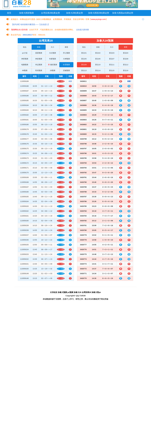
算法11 (111, 65)
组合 (24, 47)
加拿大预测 (62, 292)
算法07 (111, 59)
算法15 (111, 70)
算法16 (125, 70)
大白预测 (52, 53)
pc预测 (70, 292)
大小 (52, 47)
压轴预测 (66, 70)
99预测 (24, 70)
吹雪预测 (66, 65)
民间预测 (38, 70)
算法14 (97, 70)
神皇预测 (38, 59)
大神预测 (66, 59)
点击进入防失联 (82, 30)
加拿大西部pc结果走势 (122, 13)
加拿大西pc (96, 292)
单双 (66, 47)
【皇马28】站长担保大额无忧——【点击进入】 (30, 24)
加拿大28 (77, 292)
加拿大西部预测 (26, 13)
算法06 (97, 59)
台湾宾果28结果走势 (50, 13)
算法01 (83, 53)
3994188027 (28, 35)
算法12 (125, 65)
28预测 (52, 70)
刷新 (70, 81)
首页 (9, 13)
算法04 (125, 53)
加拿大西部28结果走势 (98, 13)
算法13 (83, 70)
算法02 (97, 53)
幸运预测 (38, 65)
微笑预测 (52, 65)
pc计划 (24, 53)
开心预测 (66, 53)
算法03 (111, 53)
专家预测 (52, 59)
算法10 (97, 65)
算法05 (83, 59)
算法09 (83, 65)
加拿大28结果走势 (74, 13)
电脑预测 (24, 65)
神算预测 (24, 59)
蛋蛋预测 (38, 53)
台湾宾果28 (86, 292)
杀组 (38, 47)
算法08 (125, 59)
